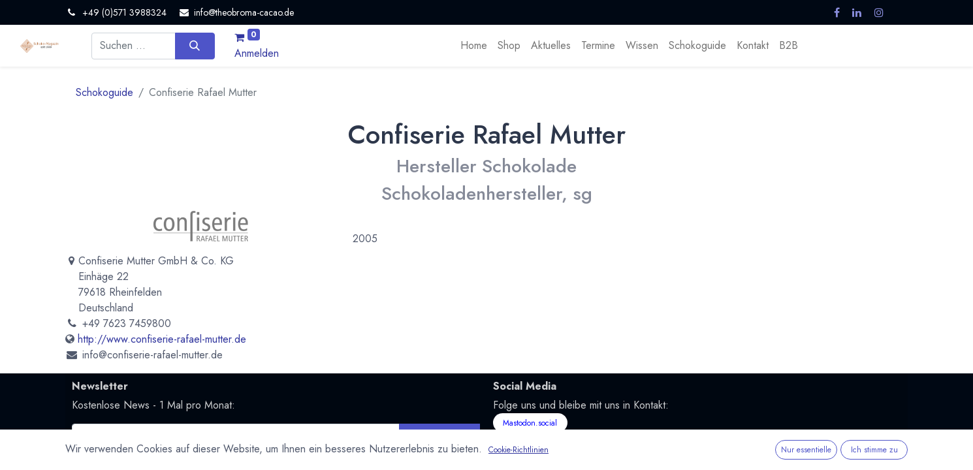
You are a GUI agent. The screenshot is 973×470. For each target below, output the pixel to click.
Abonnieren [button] (439, 436)
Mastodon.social (530, 423)
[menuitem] (473, 46)
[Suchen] (195, 46)
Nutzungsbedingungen (327, 457)
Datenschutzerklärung (232, 457)
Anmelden (256, 53)
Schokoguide (104, 92)
